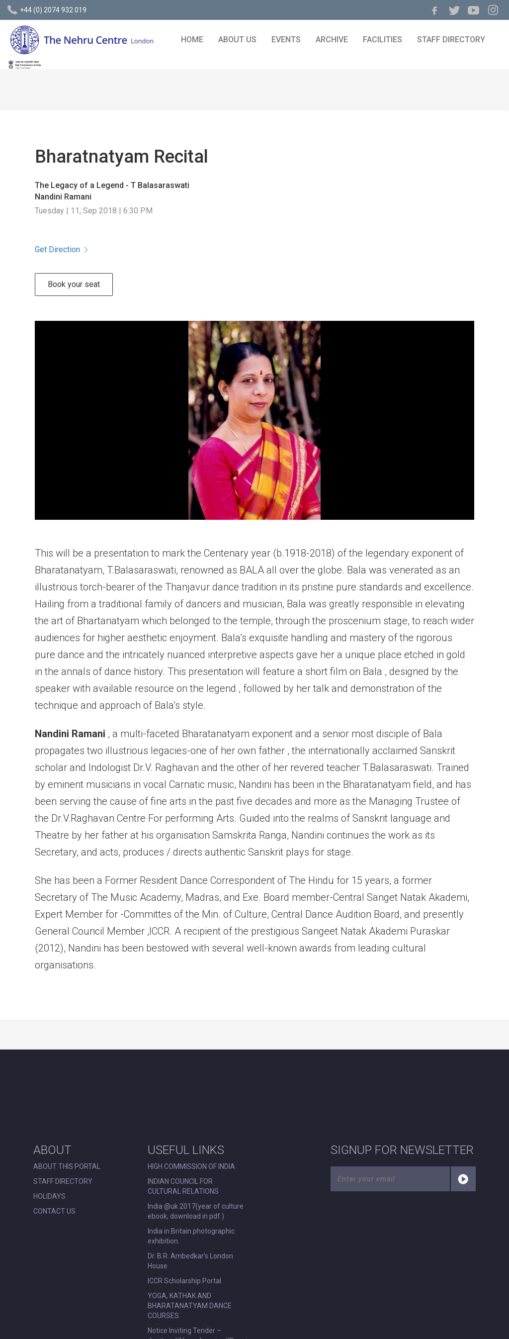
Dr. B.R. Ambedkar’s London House (190, 1261)
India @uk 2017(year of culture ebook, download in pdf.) (196, 1211)
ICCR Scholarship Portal (184, 1281)
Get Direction (61, 249)
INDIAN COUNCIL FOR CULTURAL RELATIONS (183, 1186)
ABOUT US (237, 39)
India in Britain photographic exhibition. (191, 1236)
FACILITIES (382, 39)
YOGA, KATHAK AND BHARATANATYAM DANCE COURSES (190, 1306)
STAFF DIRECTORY (451, 39)
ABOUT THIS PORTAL (66, 1166)
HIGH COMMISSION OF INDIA (191, 1166)
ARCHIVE (332, 39)
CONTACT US (54, 1211)
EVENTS (286, 39)
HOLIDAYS (49, 1196)
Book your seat (74, 284)
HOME (192, 39)
